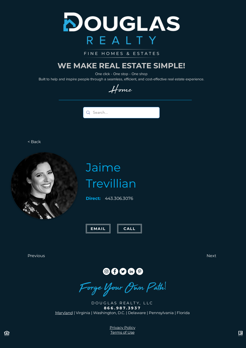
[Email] (98, 228)
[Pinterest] (139, 271)
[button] (44, 256)
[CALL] (129, 228)
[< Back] (44, 142)
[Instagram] (106, 271)
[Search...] (121, 112)
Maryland (64, 312)
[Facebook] (114, 271)
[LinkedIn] (131, 271)
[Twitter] (123, 271)
